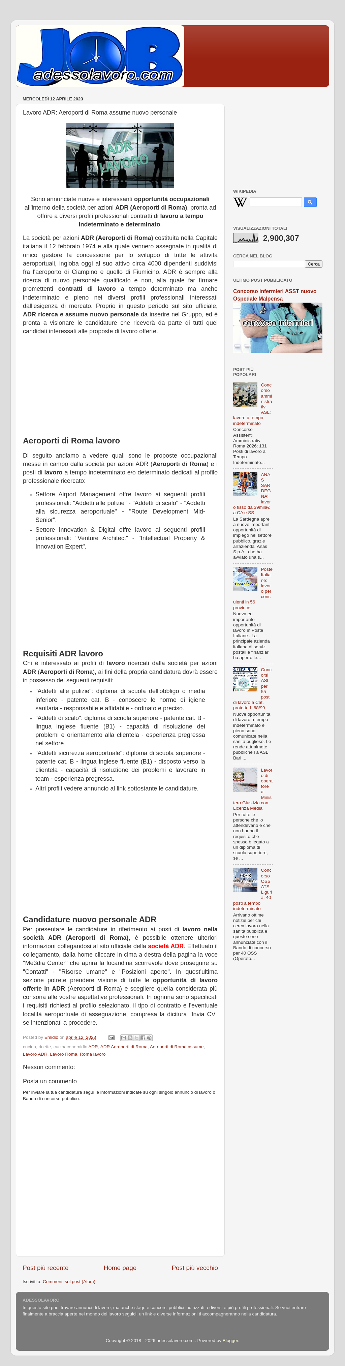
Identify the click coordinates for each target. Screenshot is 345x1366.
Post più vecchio (194, 1267)
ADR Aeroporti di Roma (124, 1046)
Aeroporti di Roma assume (177, 1046)
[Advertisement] (120, 383)
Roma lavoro (93, 1054)
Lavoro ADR (35, 1054)
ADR (93, 1046)
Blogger (230, 1340)
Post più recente (46, 1267)
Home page (120, 1267)
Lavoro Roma (63, 1054)
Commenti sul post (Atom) (69, 1281)
